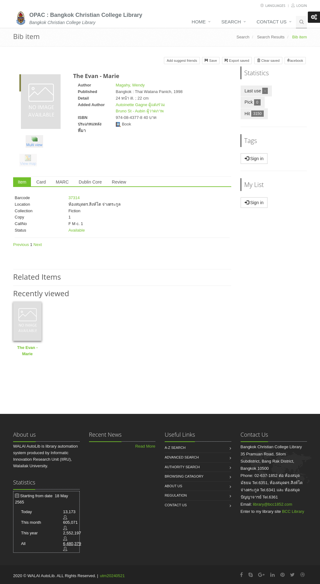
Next (37, 244)
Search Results (270, 37)
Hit (256, 113)
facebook (295, 60)
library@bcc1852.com (272, 504)
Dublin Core (90, 181)
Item (22, 181)
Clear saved (268, 60)
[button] (36, 142)
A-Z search (175, 447)
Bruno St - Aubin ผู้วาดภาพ (139, 111)
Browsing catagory (184, 476)
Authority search (182, 467)
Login (299, 5)
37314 (74, 197)
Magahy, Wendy (130, 85)
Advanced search (182, 457)
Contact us (272, 21)
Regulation (176, 495)
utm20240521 (112, 575)
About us (173, 486)
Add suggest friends (182, 60)
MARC (62, 181)
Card (41, 181)
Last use (258, 90)
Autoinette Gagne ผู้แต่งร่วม (140, 104)
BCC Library (293, 511)
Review (119, 181)
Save (211, 60)
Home (199, 21)
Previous (21, 244)
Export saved (237, 60)
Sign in (254, 158)
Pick (255, 102)
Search (231, 21)
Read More (145, 446)
